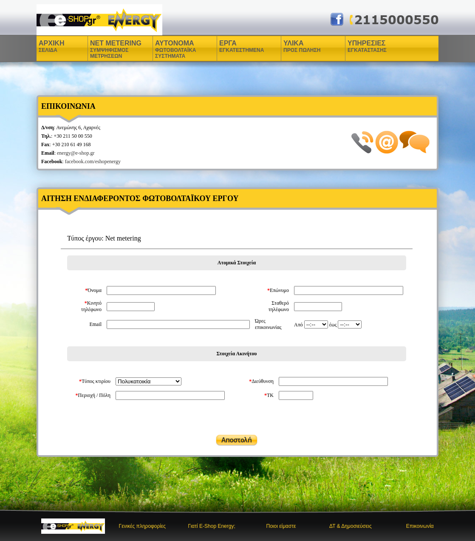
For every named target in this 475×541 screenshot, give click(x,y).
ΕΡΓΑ (229, 46)
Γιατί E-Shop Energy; (211, 526)
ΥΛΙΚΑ (294, 46)
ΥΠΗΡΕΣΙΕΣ (367, 46)
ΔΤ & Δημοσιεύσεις (350, 526)
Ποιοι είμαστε (281, 526)
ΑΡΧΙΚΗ (51, 46)
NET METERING (115, 49)
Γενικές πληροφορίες (142, 526)
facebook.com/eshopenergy (93, 161)
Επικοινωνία (420, 526)
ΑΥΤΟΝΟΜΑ (175, 49)
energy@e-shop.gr (75, 153)
